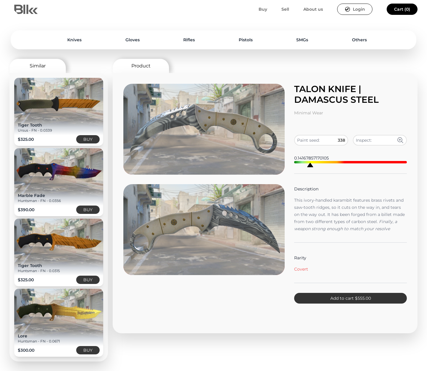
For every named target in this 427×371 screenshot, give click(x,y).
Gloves (132, 39)
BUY (88, 139)
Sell (285, 9)
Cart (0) (402, 9)
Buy (263, 9)
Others (359, 39)
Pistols (246, 39)
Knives (74, 39)
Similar (38, 66)
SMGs (302, 39)
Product (141, 66)
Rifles (189, 39)
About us (313, 9)
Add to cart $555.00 (350, 298)
